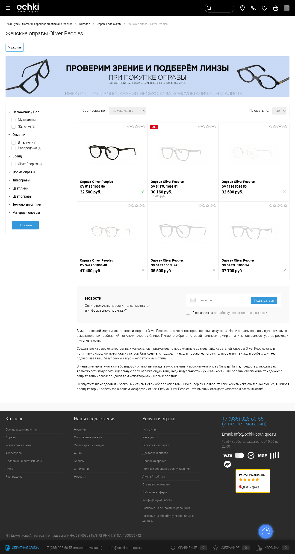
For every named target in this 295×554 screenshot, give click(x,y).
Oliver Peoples (30, 164)
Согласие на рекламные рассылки (166, 508)
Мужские (14, 47)
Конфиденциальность (157, 500)
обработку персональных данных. (240, 313)
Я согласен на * (229, 313)
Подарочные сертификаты (24, 461)
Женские (26, 126)
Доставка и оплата (155, 453)
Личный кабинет (153, 476)
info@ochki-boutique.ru (255, 434)
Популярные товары (88, 437)
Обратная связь (22, 548)
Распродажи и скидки (89, 445)
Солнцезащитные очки (21, 429)
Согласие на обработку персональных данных (168, 518)
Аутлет (10, 468)
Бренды (79, 461)
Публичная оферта (155, 492)
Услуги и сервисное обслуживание (166, 468)
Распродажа (29, 148)
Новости (80, 476)
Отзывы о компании (156, 484)
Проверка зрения (154, 461)
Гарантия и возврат (155, 445)
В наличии (28, 142)
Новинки (80, 429)
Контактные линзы (19, 445)
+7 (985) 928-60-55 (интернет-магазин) (74, 548)
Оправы (11, 437)
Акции (78, 453)
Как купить (149, 437)
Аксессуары (14, 453)
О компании (82, 468)
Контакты (149, 429)
